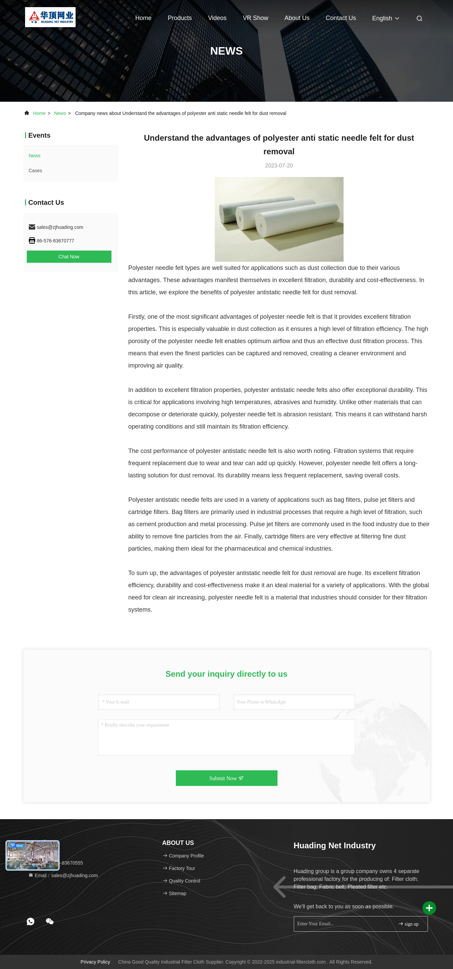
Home (143, 18)
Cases (35, 170)
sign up (408, 924)
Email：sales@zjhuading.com (63, 875)
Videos (217, 18)
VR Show (255, 18)
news (60, 113)
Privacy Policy (95, 962)
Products (180, 18)
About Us (297, 18)
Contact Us (341, 18)
